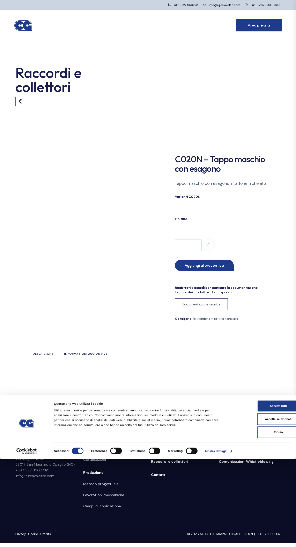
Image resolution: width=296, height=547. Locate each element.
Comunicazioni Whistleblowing (246, 465)
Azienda (90, 452)
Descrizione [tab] (55, 356)
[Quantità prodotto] (188, 245)
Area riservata (232, 452)
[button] (209, 245)
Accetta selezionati (261, 506)
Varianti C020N (187, 196)
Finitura (181, 218)
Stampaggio (162, 452)
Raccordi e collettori (169, 465)
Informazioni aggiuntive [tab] (113, 356)
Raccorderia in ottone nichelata (217, 320)
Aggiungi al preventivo (208, 265)
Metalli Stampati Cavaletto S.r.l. (43, 452)
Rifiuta (262, 520)
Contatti (158, 478)
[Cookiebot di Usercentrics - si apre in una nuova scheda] (27, 539)
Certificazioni (94, 463)
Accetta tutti (262, 493)
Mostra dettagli (216, 539)
